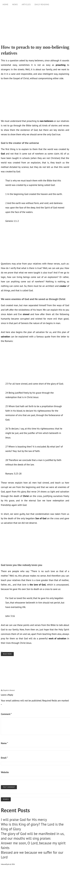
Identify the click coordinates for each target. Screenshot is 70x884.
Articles (26, 4)
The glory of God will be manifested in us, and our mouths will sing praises (32, 836)
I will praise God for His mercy (24, 819)
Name (4, 743)
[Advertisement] (34, 24)
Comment (6, 714)
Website (5, 772)
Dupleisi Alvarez (9, 690)
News (15, 4)
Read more (7, 654)
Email (4, 757)
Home (5, 4)
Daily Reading (42, 4)
